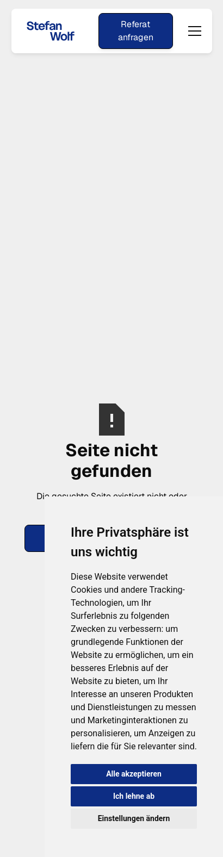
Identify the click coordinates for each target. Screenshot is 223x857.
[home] (51, 31)
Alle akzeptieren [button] (134, 773)
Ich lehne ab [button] (133, 796)
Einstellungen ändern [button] (134, 818)
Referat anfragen (135, 30)
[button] (192, 31)
